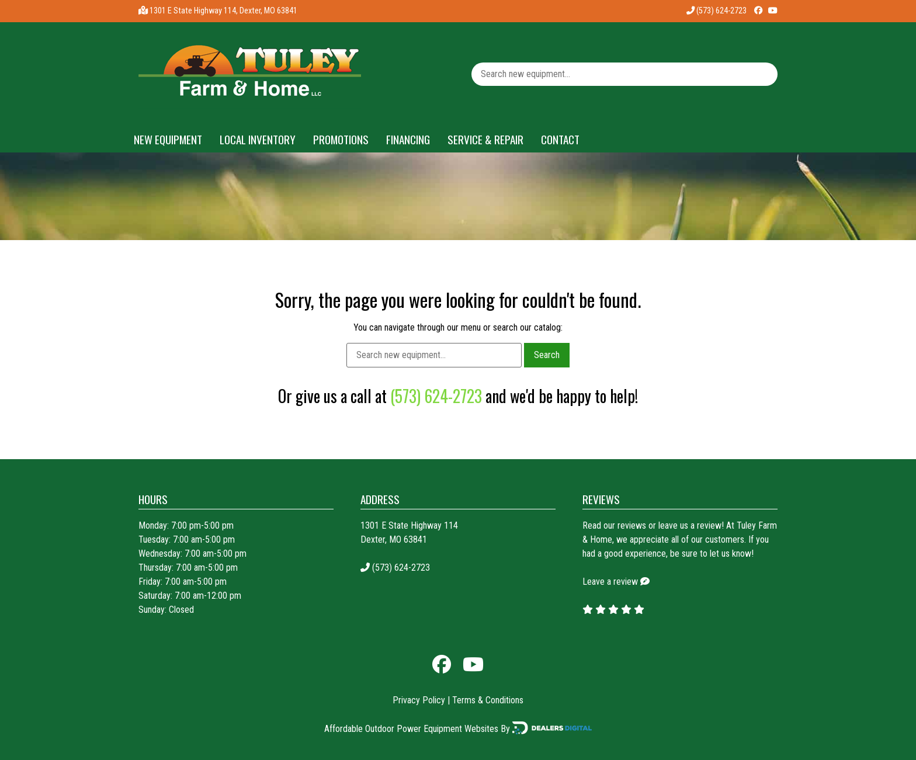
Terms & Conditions (487, 700)
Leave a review (610, 581)
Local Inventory (258, 139)
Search (547, 354)
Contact (560, 139)
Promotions (341, 139)
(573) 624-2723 (716, 11)
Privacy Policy (419, 700)
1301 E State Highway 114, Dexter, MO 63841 (223, 11)
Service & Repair (485, 139)
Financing (408, 139)
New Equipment (168, 139)
